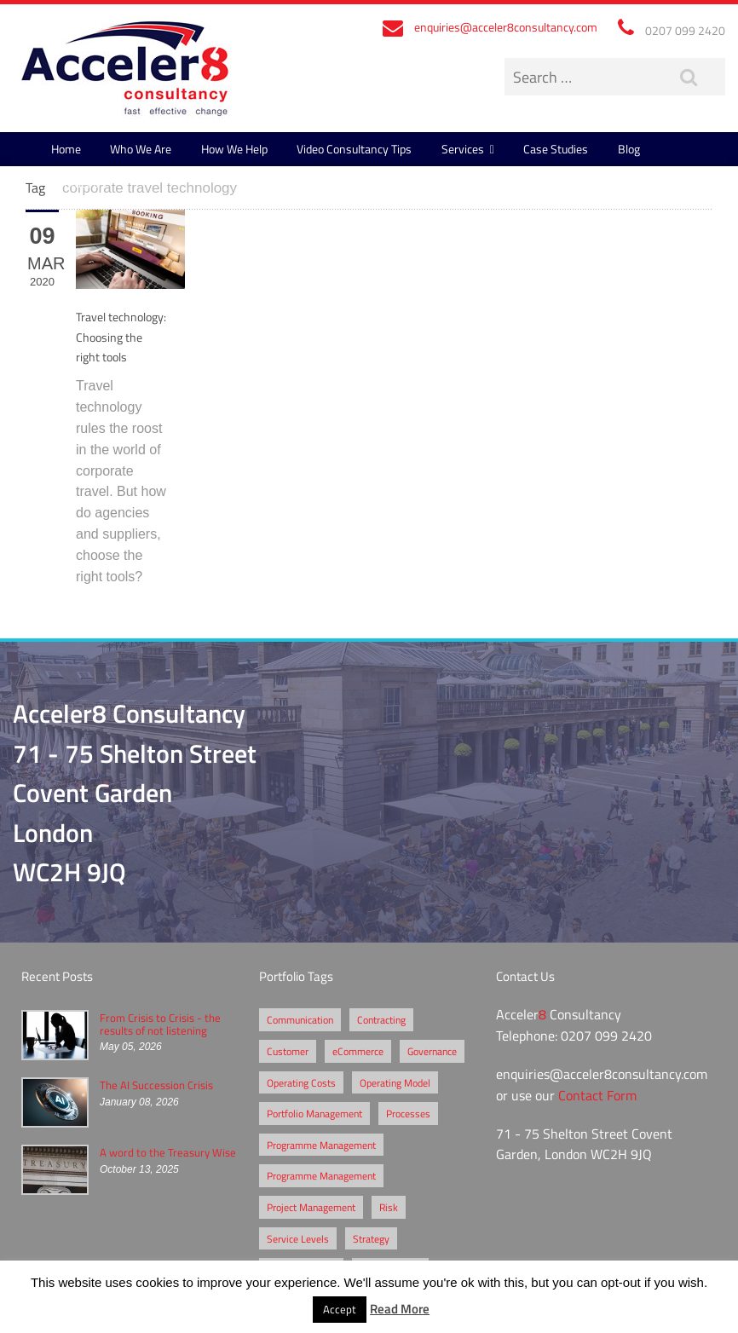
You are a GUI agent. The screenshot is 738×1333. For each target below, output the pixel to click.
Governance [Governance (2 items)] (432, 1051)
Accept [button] (339, 1309)
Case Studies (555, 149)
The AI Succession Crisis (156, 1085)
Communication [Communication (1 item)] (300, 1019)
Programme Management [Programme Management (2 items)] (321, 1144)
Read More (400, 1308)
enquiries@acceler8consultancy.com (505, 27)
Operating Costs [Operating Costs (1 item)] (301, 1082)
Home (66, 149)
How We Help (234, 149)
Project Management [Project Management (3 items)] (311, 1207)
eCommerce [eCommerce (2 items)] (357, 1051)
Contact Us (79, 183)
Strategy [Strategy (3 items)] (371, 1238)
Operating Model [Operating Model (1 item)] (395, 1082)
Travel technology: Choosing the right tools (121, 337)
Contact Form (597, 1095)
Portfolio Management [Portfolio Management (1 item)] (314, 1113)
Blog (629, 149)
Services (462, 149)
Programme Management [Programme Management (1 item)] (321, 1175)
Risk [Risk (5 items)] (388, 1207)
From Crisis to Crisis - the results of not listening (160, 1023)
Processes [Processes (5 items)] (408, 1113)
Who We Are (140, 149)
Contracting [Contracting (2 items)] (381, 1019)
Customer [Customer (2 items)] (287, 1051)
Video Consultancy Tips (354, 149)
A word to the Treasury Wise (168, 1152)
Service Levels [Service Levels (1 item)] (298, 1238)
